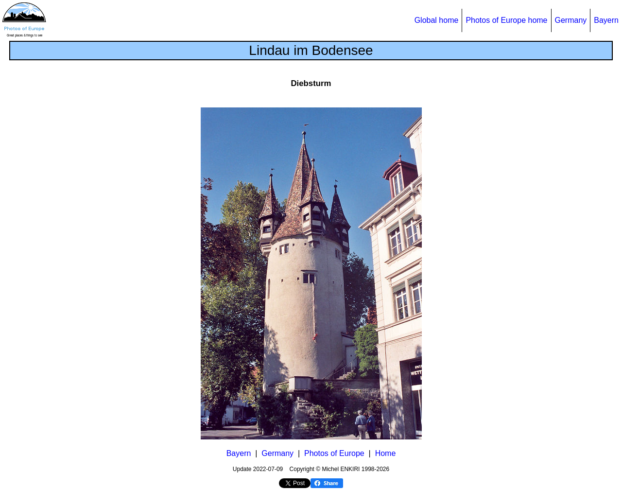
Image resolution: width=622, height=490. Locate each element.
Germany (571, 20)
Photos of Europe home (506, 20)
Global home (437, 20)
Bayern (606, 20)
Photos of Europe (334, 453)
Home (385, 453)
